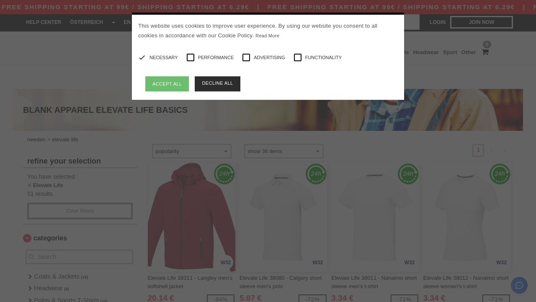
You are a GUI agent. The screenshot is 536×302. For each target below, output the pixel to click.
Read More (267, 35)
